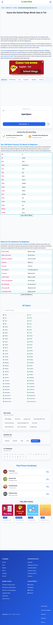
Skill (3, 194)
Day (5, 314)
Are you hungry (5, 284)
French (3, 570)
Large (3, 190)
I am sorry (4, 273)
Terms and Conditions (46, 610)
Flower (30, 338)
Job (30, 314)
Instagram (31, 587)
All (2, 158)
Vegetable (31, 377)
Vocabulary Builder (32, 567)
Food (30, 320)
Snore (3, 165)
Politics (31, 365)
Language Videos (6, 593)
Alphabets (33, 79)
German (4, 562)
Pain (3, 176)
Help (3, 172)
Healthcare (31, 389)
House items (32, 398)
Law (6, 317)
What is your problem (7, 258)
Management (32, 395)
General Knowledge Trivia (23, 423)
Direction (7, 377)
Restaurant (7, 389)
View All (4, 576)
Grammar (41, 79)
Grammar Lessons (32, 570)
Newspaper (7, 392)
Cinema (31, 350)
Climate (6, 356)
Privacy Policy (44, 606)
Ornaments (31, 383)
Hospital (31, 368)
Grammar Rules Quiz (9, 423)
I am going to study (6, 291)
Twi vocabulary (41, 37)
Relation (31, 374)
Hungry (3, 212)
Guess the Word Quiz (21, 427)
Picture (6, 374)
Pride (3, 183)
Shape (6, 332)
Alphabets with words (33, 565)
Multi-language (8, 419)
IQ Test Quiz (34, 423)
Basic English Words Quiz (39, 419)
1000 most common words (8, 584)
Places (6, 347)
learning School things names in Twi (29, 43)
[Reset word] (48, 124)
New (3, 161)
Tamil (3, 565)
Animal (6, 344)
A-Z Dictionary (12, 79)
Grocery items (32, 401)
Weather (31, 356)
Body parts (7, 386)
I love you (4, 266)
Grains (30, 347)
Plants (6, 341)
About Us (43, 622)
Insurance (7, 380)
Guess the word (6, 598)
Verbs (22, 440)
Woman (3, 209)
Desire (3, 205)
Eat (2, 154)
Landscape (7, 383)
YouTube (30, 590)
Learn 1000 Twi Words (26, 215)
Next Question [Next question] (24, 124)
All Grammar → (35, 440)
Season (31, 335)
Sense (3, 187)
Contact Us (43, 618)
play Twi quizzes (41, 45)
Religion (6, 368)
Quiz (19, 79)
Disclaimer (43, 614)
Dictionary (30, 576)
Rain (3, 179)
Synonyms (7, 440)
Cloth (30, 329)
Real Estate (31, 392)
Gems (30, 317)
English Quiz (5, 595)
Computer (31, 362)
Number (31, 341)
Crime (30, 332)
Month (6, 326)
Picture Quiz (17, 419)
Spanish (4, 567)
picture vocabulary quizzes (21, 47)
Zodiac (6, 338)
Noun (27, 440)
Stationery (31, 380)
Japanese (4, 573)
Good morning (5, 251)
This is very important (7, 280)
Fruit (30, 326)
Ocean (6, 329)
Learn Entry (4, 614)
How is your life (5, 288)
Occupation (32, 386)
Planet (6, 335)
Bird (6, 323)
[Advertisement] (26, 25)
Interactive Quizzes (32, 573)
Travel (6, 350)
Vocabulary (26, 79)
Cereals (6, 359)
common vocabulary (17, 52)
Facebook (30, 584)
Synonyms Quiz (27, 419)
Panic (3, 198)
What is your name (6, 255)
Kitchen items (8, 401)
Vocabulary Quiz (33, 427)
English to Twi (9, 7)
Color (30, 323)
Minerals (7, 365)
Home (3, 7)
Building (31, 371)
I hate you (4, 262)
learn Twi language (7, 50)
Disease (31, 353)
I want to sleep (5, 277)
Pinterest (30, 593)
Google (6, 353)
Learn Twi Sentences (26, 294)
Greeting (7, 371)
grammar (42, 50)
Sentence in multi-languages (9, 590)
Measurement (8, 398)
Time (6, 320)
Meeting (7, 362)
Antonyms (15, 440)
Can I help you (5, 269)
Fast (3, 169)
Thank (3, 201)
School (30, 344)
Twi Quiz (15, 7)
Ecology (31, 359)
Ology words (7, 395)
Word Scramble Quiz (9, 427)
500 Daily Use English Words (9, 587)
